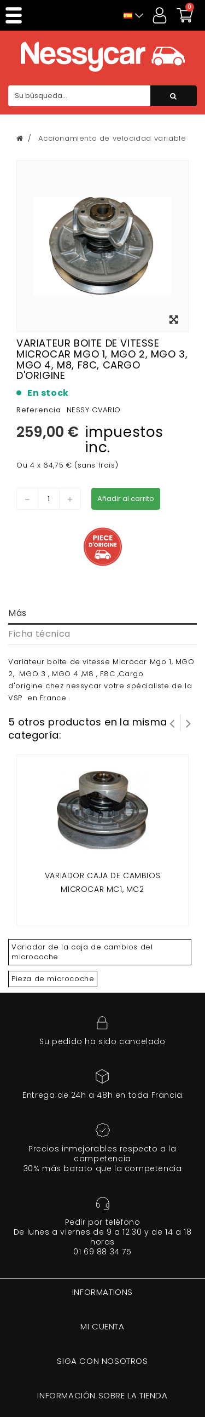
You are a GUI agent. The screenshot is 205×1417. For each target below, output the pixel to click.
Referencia (38, 410)
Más (17, 613)
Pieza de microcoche (52, 979)
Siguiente (188, 723)
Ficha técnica (39, 633)
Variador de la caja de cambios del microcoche (82, 952)
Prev (172, 723)
